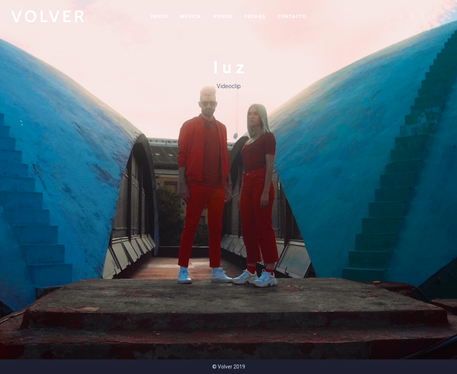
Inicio (159, 16)
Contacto (292, 16)
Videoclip (229, 86)
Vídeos (222, 16)
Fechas (255, 16)
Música (190, 16)
